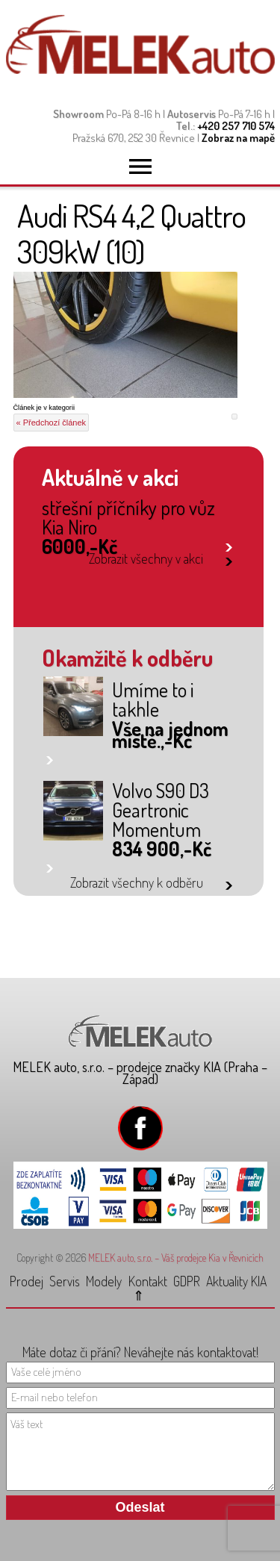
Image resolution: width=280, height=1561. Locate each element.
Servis (64, 1281)
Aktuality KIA (236, 1281)
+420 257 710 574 (236, 126)
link (228, 544)
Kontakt (147, 1281)
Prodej (26, 1281)
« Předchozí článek (51, 422)
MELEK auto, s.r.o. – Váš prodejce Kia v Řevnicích (176, 1257)
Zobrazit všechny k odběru (136, 882)
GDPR (186, 1281)
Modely (104, 1281)
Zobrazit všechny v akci (146, 558)
